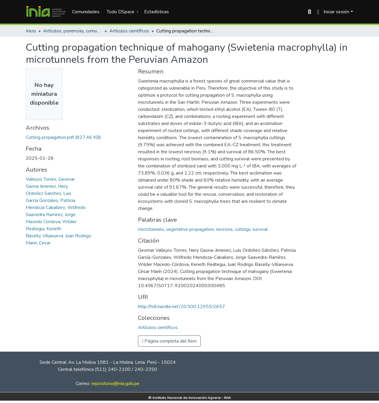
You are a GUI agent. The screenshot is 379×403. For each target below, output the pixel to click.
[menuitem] (121, 12)
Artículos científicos (129, 31)
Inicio (31, 31)
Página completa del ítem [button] (169, 341)
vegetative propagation (190, 229)
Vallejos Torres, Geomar (50, 179)
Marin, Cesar (38, 243)
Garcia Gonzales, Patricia (50, 200)
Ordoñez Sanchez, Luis (48, 193)
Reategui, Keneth (43, 229)
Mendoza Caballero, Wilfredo (56, 207)
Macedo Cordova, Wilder (51, 221)
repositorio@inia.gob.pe (115, 383)
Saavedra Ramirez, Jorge (51, 214)
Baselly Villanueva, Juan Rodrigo (58, 236)
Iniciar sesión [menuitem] (336, 12)
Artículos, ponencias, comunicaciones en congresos (72, 31)
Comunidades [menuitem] (86, 12)
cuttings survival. (252, 229)
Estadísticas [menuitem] (156, 12)
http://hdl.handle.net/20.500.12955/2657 (181, 306)
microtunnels (151, 229)
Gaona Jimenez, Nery (47, 186)
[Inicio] (46, 12)
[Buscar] (309, 11)
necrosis (224, 229)
